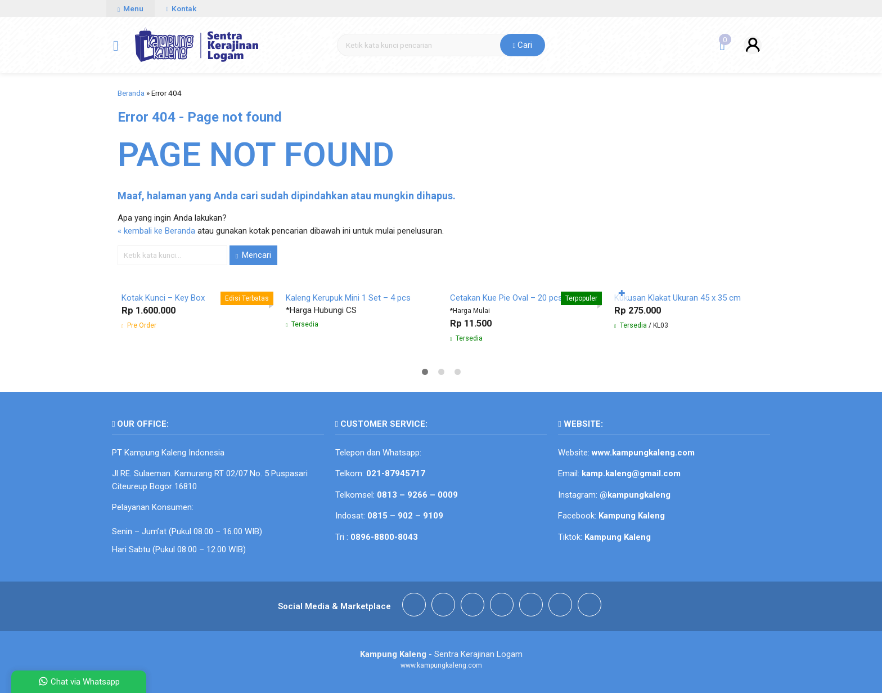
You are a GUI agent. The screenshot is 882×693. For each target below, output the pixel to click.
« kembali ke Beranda (156, 231)
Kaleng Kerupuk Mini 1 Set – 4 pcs (348, 298)
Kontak (181, 8)
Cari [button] (523, 45)
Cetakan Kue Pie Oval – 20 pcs (506, 298)
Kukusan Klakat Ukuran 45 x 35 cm (677, 298)
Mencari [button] (253, 255)
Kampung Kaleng (617, 537)
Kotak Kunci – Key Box (163, 298)
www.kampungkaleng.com (643, 453)
